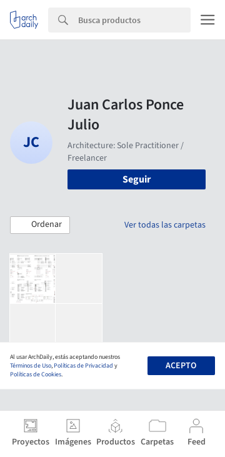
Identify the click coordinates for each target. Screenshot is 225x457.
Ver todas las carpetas (165, 225)
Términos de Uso (30, 365)
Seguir (136, 179)
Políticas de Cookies (35, 374)
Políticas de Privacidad (83, 365)
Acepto (181, 365)
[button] (40, 225)
